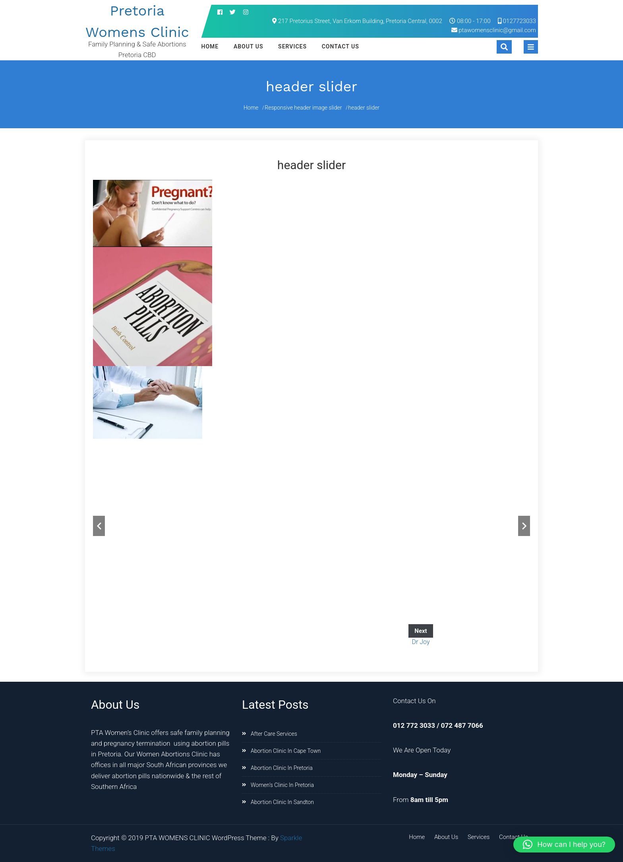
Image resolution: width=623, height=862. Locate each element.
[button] (564, 844)
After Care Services (274, 734)
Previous (99, 526)
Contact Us (340, 46)
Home (210, 46)
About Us (248, 46)
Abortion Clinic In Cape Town (286, 751)
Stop (520, 460)
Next (524, 526)
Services (292, 46)
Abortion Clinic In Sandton (282, 802)
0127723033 (517, 21)
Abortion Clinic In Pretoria (282, 768)
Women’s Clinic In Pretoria (282, 785)
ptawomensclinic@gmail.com (497, 30)
